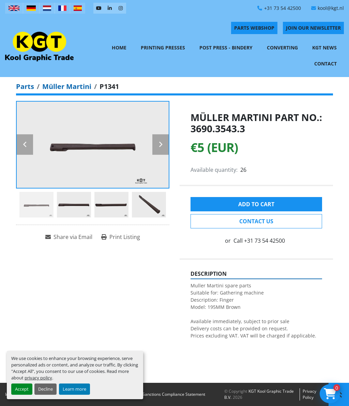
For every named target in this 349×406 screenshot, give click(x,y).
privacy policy (38, 378)
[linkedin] (109, 8)
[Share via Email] (69, 236)
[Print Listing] (121, 236)
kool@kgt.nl (331, 8)
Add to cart (256, 204)
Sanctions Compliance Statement (173, 394)
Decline (45, 389)
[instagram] (120, 8)
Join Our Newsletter (313, 28)
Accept (22, 389)
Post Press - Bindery (226, 47)
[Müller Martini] (66, 86)
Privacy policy (309, 394)
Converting (282, 47)
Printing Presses (163, 47)
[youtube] (98, 8)
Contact (325, 63)
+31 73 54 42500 (282, 8)
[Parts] (25, 86)
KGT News (324, 47)
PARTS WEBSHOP (254, 28)
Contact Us (256, 221)
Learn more (74, 389)
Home (119, 47)
